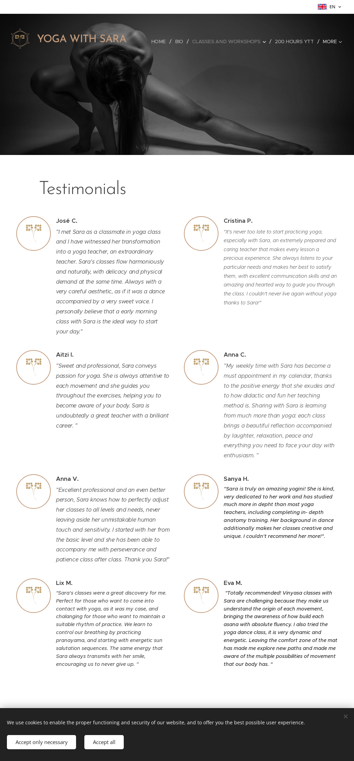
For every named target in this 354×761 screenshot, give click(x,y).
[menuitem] (160, 41)
